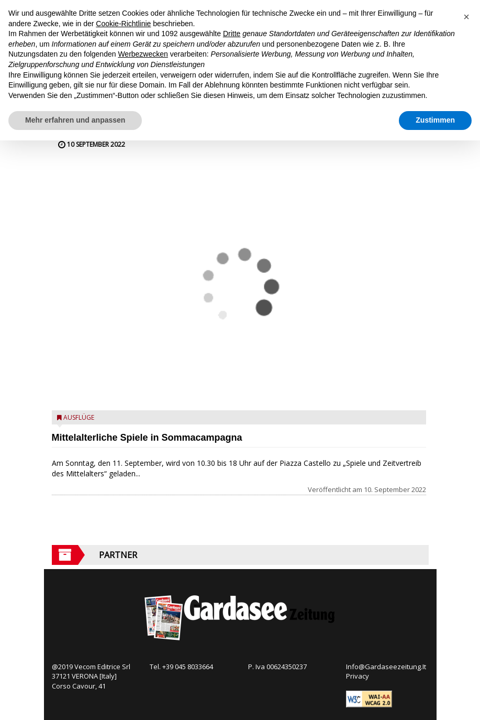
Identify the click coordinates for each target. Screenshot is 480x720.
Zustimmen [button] (435, 120)
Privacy (357, 676)
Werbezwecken (143, 54)
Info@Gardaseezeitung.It (386, 666)
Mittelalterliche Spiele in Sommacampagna (147, 437)
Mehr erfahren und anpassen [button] (75, 120)
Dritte (231, 33)
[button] (466, 16)
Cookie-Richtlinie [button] (123, 23)
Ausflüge (78, 417)
